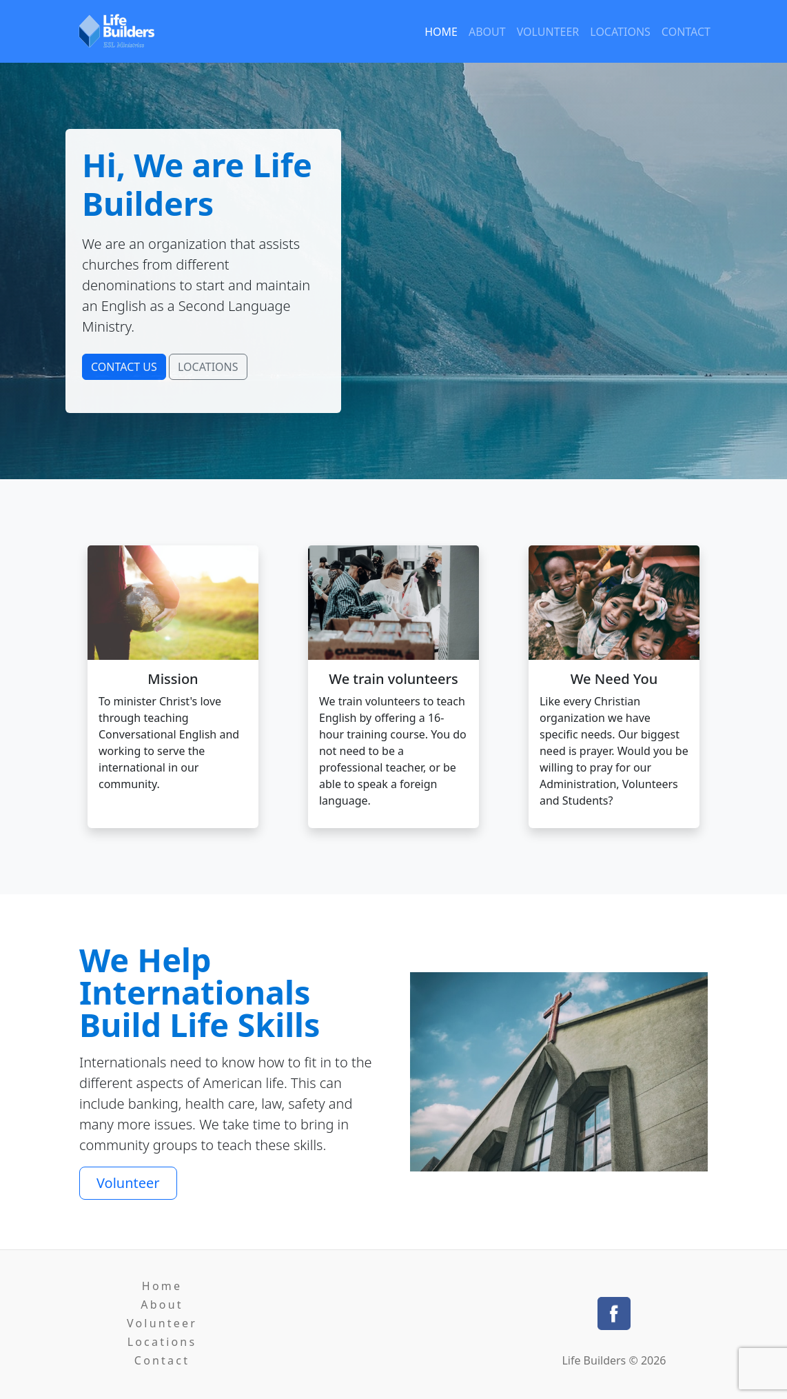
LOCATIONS (208, 366)
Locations (620, 31)
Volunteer (548, 31)
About (487, 31)
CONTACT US (124, 366)
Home (441, 31)
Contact (686, 31)
